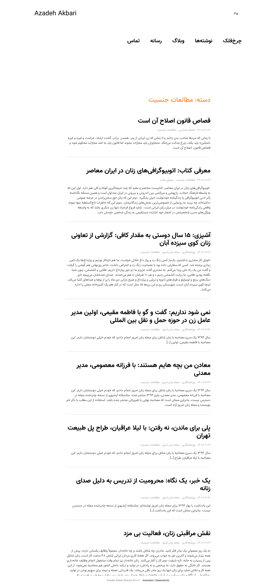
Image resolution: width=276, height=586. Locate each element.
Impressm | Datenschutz (156, 580)
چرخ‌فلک (232, 41)
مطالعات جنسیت (166, 130)
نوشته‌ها (203, 41)
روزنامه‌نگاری (189, 252)
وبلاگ (178, 41)
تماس (133, 41)
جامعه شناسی (187, 130)
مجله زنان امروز (170, 252)
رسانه (156, 41)
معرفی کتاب (166, 180)
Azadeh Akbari (55, 13)
